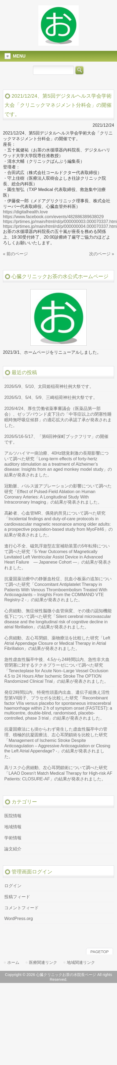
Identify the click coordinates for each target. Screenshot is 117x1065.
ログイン (12, 885)
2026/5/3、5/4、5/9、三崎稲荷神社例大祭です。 (50, 397)
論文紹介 (12, 849)
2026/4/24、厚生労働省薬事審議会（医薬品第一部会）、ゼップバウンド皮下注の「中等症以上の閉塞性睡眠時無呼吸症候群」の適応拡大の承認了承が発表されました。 (58, 417)
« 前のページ (15, 254)
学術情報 (12, 838)
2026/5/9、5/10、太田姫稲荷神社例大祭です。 (49, 386)
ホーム (13, 962)
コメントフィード (21, 907)
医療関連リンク (43, 962)
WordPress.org (18, 918)
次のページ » (101, 254)
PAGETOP (99, 952)
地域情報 (12, 827)
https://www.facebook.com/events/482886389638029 (53, 216)
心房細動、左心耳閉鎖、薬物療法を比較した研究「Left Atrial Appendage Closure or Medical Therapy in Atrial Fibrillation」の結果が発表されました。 (57, 643)
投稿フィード (17, 896)
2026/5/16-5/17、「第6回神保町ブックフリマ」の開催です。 (56, 439)
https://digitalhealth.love (25, 212)
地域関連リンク (81, 962)
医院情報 (12, 815)
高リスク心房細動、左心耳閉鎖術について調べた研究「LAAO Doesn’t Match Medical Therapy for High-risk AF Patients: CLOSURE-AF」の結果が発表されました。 (58, 773)
